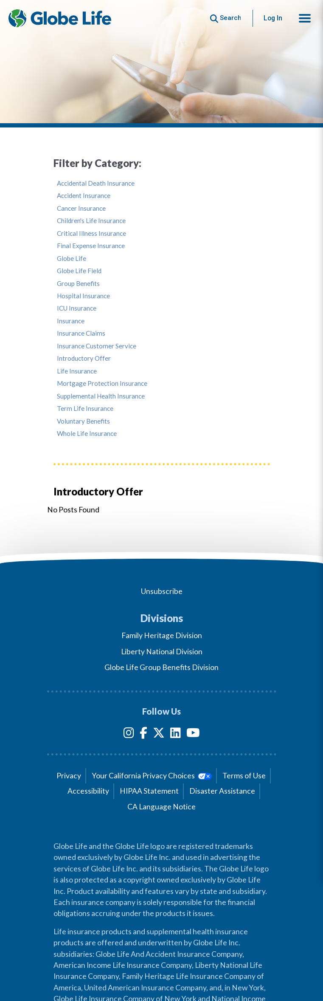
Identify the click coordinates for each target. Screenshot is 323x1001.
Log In (273, 18)
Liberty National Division (161, 651)
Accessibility (88, 790)
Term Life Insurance (85, 408)
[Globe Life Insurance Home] (59, 18)
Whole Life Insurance (87, 433)
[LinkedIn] (175, 734)
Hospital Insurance (83, 296)
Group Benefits (78, 283)
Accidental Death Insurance (96, 183)
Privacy (68, 775)
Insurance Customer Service (96, 346)
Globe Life (71, 258)
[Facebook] (143, 734)
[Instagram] (129, 734)
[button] (305, 18)
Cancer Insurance (81, 208)
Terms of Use (244, 775)
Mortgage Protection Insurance (102, 383)
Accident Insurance (83, 195)
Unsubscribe (162, 591)
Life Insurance (77, 371)
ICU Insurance (76, 308)
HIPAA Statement (149, 790)
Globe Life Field (79, 270)
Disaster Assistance (222, 790)
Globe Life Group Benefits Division (161, 667)
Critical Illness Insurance (91, 233)
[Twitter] (159, 734)
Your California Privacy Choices (152, 775)
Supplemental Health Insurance (101, 396)
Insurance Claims (81, 333)
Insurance (70, 321)
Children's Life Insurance (91, 220)
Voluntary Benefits (83, 421)
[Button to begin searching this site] (225, 18)
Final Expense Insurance (91, 245)
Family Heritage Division (161, 635)
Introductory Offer (84, 358)
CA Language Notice (161, 806)
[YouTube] (193, 734)
